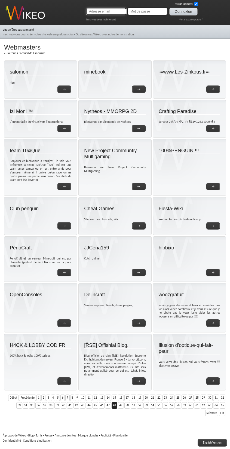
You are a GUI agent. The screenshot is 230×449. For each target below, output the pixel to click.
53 (146, 405)
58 (177, 405)
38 (50, 405)
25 (177, 397)
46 (101, 405)
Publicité (105, 435)
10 (82, 397)
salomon (19, 72)
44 (88, 405)
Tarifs (39, 435)
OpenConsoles (26, 294)
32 (222, 397)
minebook (94, 72)
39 (57, 405)
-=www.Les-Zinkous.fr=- (184, 72)
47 (107, 405)
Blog (31, 435)
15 (114, 397)
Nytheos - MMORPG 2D (110, 111)
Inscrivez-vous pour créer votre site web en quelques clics (38, 34)
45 (95, 405)
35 (31, 405)
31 (215, 397)
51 (133, 405)
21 (152, 397)
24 (171, 397)
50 (127, 405)
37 (44, 405)
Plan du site (120, 435)
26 (184, 397)
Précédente (27, 397)
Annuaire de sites (65, 435)
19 (139, 397)
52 (139, 405)
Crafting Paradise (178, 111)
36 (38, 405)
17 (127, 397)
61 (196, 405)
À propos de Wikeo (14, 435)
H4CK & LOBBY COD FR (37, 345)
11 (88, 397)
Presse (48, 435)
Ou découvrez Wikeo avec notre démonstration (105, 34)
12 (95, 397)
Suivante (212, 413)
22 (158, 397)
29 (203, 397)
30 (209, 397)
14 (107, 397)
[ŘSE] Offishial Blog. (106, 345)
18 (133, 397)
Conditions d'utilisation (37, 440)
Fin (222, 413)
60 (190, 405)
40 (63, 405)
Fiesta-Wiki (171, 208)
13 (101, 397)
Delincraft (94, 294)
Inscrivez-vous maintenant (101, 19)
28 (196, 397)
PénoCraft (21, 248)
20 (146, 397)
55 (158, 405)
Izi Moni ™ (21, 111)
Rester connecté (186, 4)
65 (222, 405)
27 (190, 397)
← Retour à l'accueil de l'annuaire (24, 53)
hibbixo (166, 248)
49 (120, 405)
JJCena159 (96, 248)
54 (152, 405)
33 (19, 405)
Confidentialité (12, 440)
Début (13, 397)
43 (82, 405)
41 (69, 405)
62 (203, 405)
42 (76, 405)
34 (25, 405)
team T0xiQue (25, 150)
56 (165, 405)
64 (215, 405)
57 (171, 405)
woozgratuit (171, 294)
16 (120, 397)
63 (209, 405)
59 (184, 405)
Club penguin (24, 208)
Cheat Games (99, 208)
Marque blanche (88, 435)
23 (165, 397)
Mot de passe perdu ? (191, 19)
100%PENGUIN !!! (179, 150)
